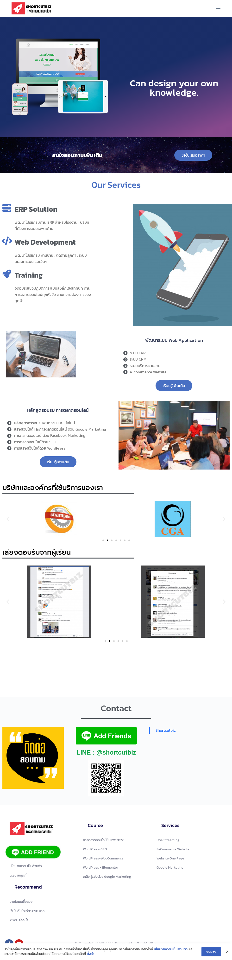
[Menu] (218, 8)
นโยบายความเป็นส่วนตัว (171, 949)
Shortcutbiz (166, 730)
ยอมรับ (211, 951)
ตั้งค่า (90, 954)
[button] (8, 519)
